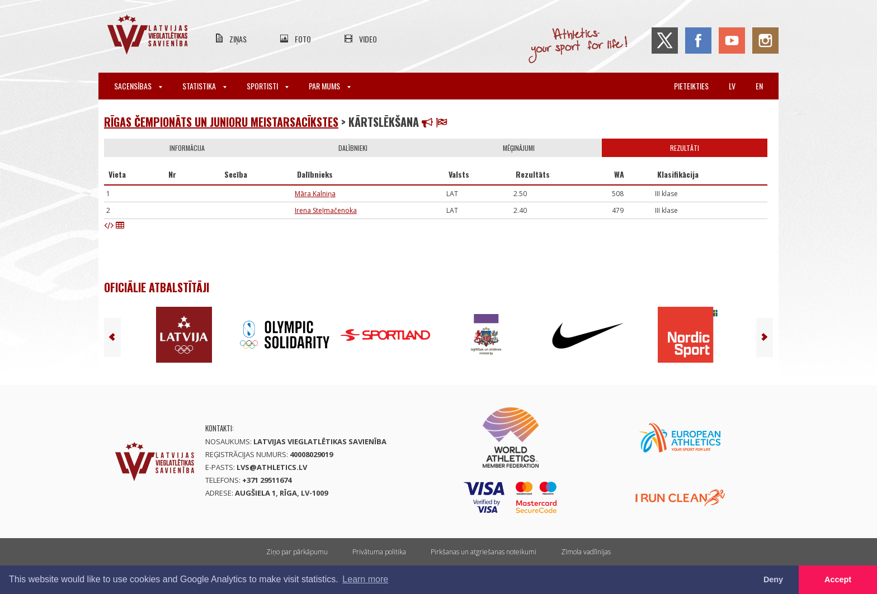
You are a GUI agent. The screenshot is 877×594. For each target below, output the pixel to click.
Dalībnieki (352, 148)
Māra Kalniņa (315, 193)
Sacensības (138, 86)
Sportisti (268, 86)
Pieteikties (691, 86)
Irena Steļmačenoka (326, 210)
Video (368, 39)
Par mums (330, 86)
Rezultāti (684, 148)
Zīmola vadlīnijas (586, 552)
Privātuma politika (379, 552)
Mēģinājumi (519, 148)
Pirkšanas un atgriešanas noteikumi (483, 552)
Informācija (187, 148)
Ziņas (238, 39)
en (759, 86)
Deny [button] (773, 579)
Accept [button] (837, 579)
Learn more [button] (365, 579)
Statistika (204, 86)
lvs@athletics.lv (272, 467)
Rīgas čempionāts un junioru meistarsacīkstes (221, 121)
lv (732, 86)
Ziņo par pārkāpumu (297, 552)
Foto (303, 39)
